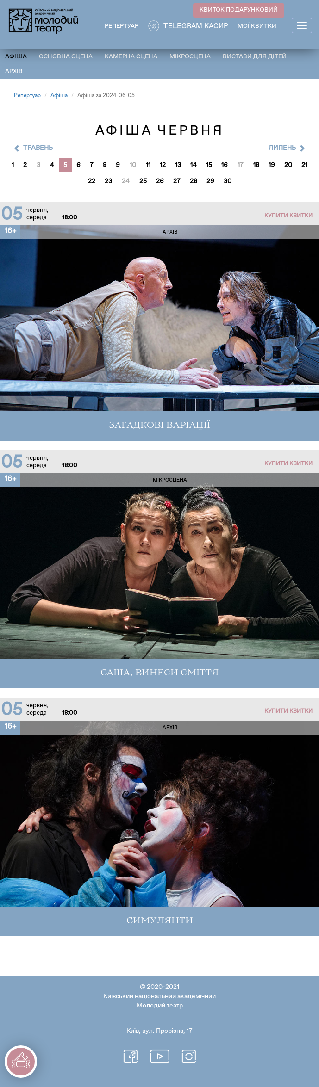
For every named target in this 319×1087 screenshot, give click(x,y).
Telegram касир (195, 26)
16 (224, 165)
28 (193, 181)
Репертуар (27, 96)
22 (91, 181)
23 (108, 181)
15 (209, 165)
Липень (282, 148)
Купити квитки (288, 216)
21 (304, 165)
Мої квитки (257, 26)
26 (160, 181)
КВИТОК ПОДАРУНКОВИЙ (239, 10)
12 (163, 165)
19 (272, 165)
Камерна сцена (131, 57)
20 (288, 165)
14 (193, 165)
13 (178, 165)
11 (148, 165)
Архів (14, 71)
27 (177, 181)
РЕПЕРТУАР (121, 26)
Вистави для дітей (255, 57)
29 (210, 181)
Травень (38, 148)
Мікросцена (190, 57)
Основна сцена (66, 57)
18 (256, 165)
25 (143, 181)
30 (227, 181)
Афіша (16, 57)
